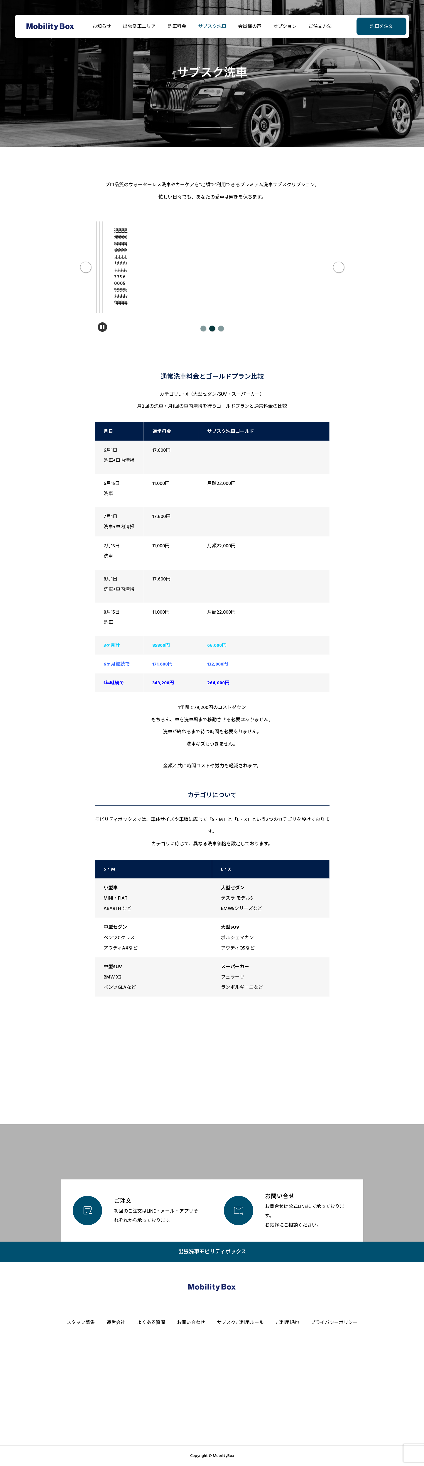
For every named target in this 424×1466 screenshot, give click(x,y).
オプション (285, 26)
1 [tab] (203, 441)
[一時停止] (102, 439)
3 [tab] (221, 441)
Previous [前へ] (85, 323)
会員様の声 (249, 26)
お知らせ (101, 26)
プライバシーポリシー (334, 1435)
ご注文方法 (320, 26)
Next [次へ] (338, 323)
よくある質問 (151, 1435)
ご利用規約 (287, 1435)
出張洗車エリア (139, 26)
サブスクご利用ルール (240, 1435)
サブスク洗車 (212, 26)
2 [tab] (212, 441)
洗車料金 (177, 26)
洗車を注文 (381, 26)
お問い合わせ (191, 1435)
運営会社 (116, 1435)
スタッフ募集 (81, 1435)
